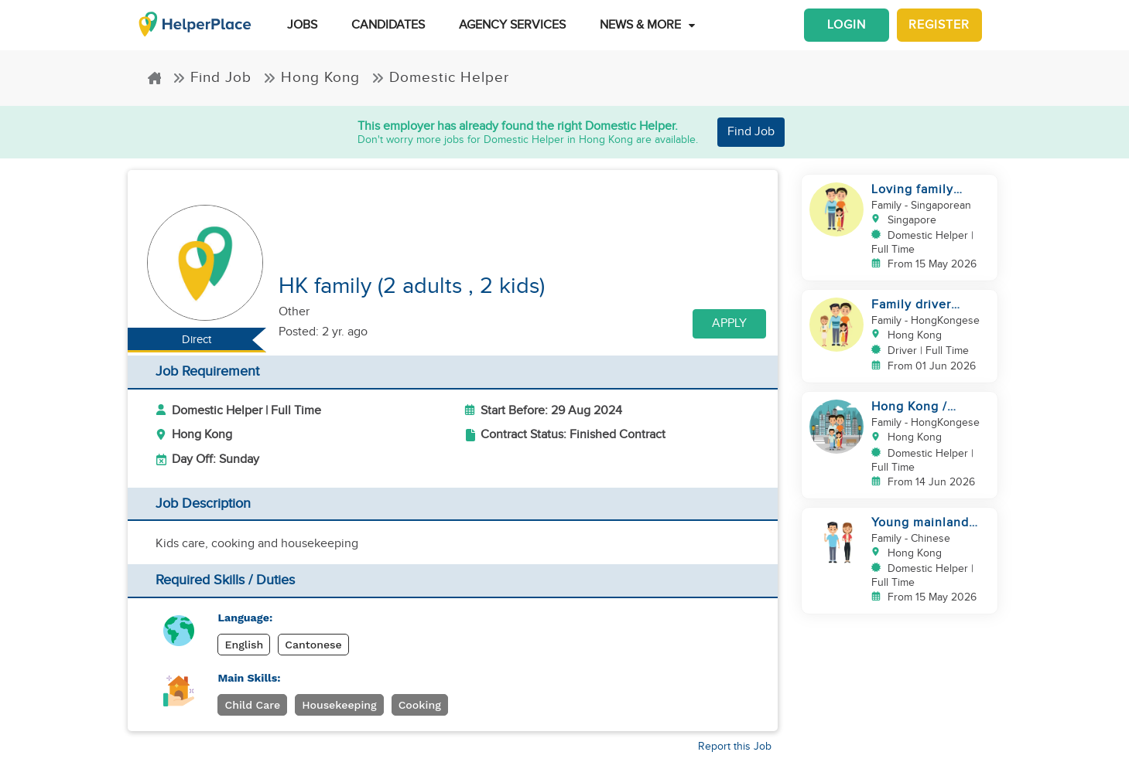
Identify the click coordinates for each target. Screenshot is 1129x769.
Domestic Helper (440, 77)
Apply (729, 323)
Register (939, 25)
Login (846, 25)
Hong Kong (311, 77)
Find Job (212, 77)
